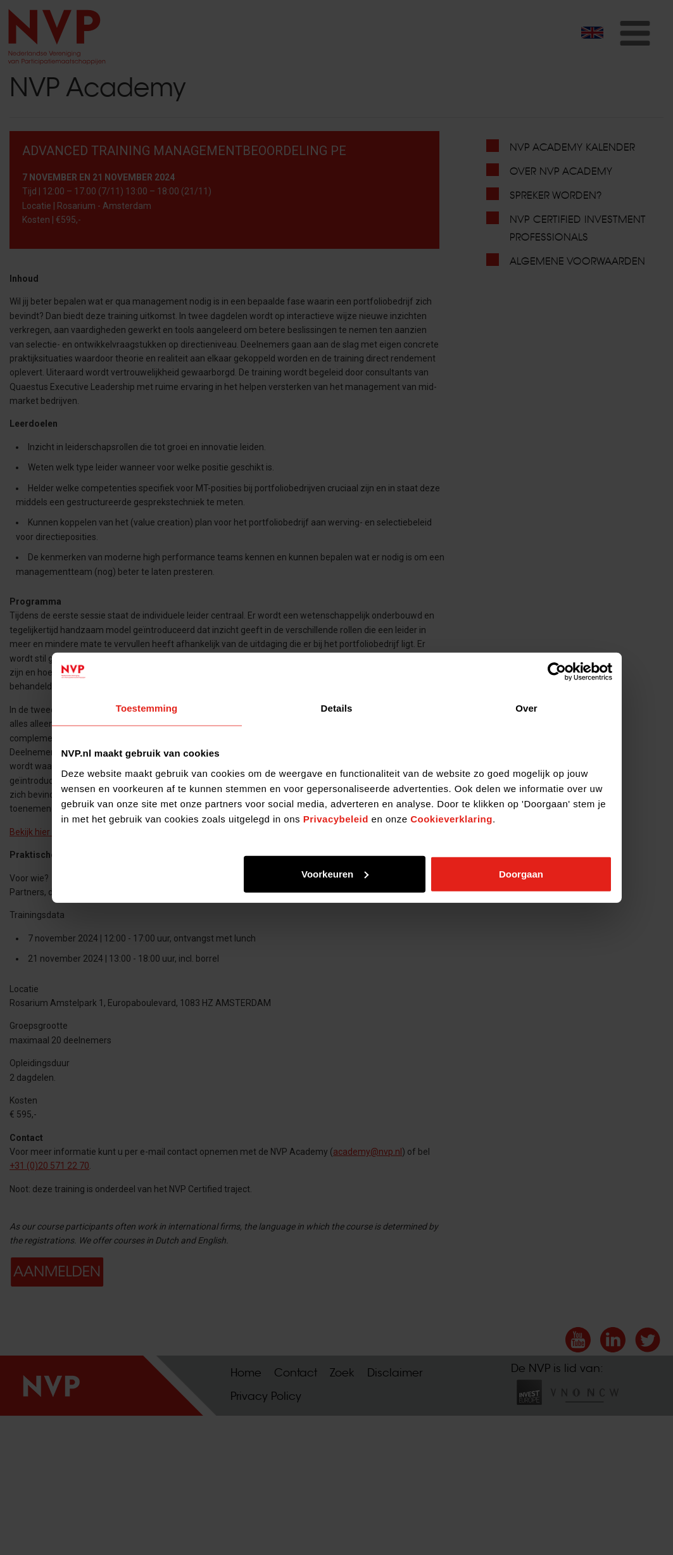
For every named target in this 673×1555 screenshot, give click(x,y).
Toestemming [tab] (147, 708)
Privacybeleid (335, 818)
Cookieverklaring (451, 818)
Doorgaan (521, 873)
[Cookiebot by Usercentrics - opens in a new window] (556, 671)
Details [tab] (337, 708)
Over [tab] (526, 708)
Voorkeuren (334, 873)
